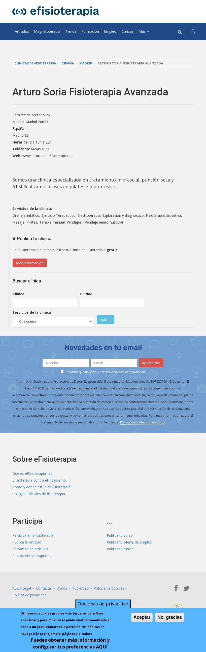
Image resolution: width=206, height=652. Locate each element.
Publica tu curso (120, 535)
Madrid (85, 63)
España (67, 63)
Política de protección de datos (142, 422)
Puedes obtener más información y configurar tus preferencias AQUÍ (70, 643)
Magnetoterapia (47, 31)
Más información (30, 263)
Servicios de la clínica (32, 312)
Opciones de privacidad (103, 604)
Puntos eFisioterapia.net (32, 555)
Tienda (70, 31)
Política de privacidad (29, 595)
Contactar (44, 588)
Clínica (18, 294)
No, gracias (169, 617)
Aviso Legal (21, 588)
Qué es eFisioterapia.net (32, 473)
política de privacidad (129, 372)
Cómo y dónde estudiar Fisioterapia (41, 487)
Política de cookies (109, 588)
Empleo (110, 31)
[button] (192, 31)
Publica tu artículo (26, 542)
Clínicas (127, 31)
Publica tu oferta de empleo (129, 542)
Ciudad (86, 294)
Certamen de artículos (30, 549)
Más (144, 31)
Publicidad (80, 588)
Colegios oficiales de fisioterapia (38, 493)
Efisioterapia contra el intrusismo (39, 480)
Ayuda (62, 588)
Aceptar (141, 617)
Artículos (22, 31)
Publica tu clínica (120, 549)
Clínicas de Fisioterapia (35, 63)
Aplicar (105, 319)
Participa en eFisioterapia (32, 535)
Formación (90, 31)
